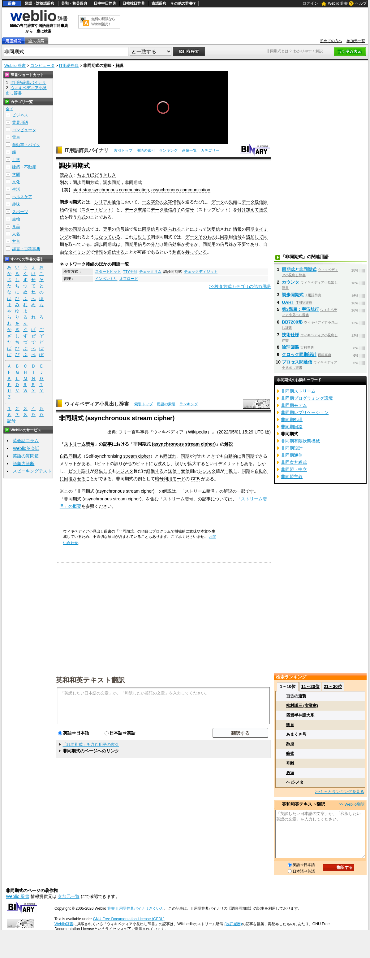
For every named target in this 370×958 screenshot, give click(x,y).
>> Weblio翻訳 (352, 804)
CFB (195, 478)
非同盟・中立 (294, 469)
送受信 (213, 229)
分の (159, 201)
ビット (142, 463)
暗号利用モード (170, 478)
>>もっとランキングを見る (339, 791)
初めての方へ (331, 41)
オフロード (128, 279)
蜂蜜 (290, 753)
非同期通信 (292, 455)
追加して (254, 236)
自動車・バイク (26, 144)
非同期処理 (292, 419)
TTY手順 (130, 271)
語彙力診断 (23, 463)
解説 (228, 444)
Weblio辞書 (63, 924)
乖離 (290, 763)
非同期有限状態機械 (300, 440)
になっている (107, 236)
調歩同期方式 (86, 182)
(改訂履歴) (233, 924)
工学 (16, 159)
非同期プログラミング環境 (307, 398)
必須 (290, 772)
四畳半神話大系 (300, 715)
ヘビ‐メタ (294, 782)
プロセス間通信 (297, 361)
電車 (16, 137)
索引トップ (123, 150)
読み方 (66, 174)
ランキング (168, 150)
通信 (168, 244)
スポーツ (20, 211)
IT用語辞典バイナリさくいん (140, 908)
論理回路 (290, 347)
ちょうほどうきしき (96, 174)
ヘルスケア (22, 196)
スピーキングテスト (32, 470)
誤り (118, 463)
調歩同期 (111, 182)
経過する (155, 470)
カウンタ (290, 282)
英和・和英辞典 (74, 3)
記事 (107, 444)
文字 (168, 201)
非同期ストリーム (298, 391)
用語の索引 (145, 150)
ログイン (310, 3)
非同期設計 (292, 448)
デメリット (229, 463)
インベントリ (106, 279)
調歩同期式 (292, 294)
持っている (196, 252)
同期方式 (81, 229)
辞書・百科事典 (26, 248)
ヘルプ (361, 3)
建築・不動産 (24, 167)
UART (288, 302)
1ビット (102, 463)
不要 (241, 244)
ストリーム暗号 (79, 444)
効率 (176, 244)
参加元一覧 (355, 41)
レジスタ (124, 470)
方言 (16, 241)
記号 (11, 421)
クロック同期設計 (299, 354)
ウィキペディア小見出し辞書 (97, 404)
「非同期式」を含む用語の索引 (90, 744)
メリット (68, 463)
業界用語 (20, 122)
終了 (176, 209)
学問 (16, 174)
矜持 (290, 744)
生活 (16, 189)
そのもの (207, 236)
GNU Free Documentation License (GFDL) (128, 919)
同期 (250, 229)
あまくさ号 (296, 734)
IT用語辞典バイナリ (87, 150)
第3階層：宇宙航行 (300, 309)
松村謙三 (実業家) (302, 705)
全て (9, 109)
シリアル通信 (107, 201)
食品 (16, 226)
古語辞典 (159, 3)
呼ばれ (169, 456)
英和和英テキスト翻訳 (90, 679)
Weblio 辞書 (338, 3)
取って (74, 244)
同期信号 (150, 229)
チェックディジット (200, 271)
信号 (189, 209)
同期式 (74, 456)
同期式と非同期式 (299, 269)
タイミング (79, 252)
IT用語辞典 (69, 65)
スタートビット (96, 209)
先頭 (233, 201)
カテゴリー (210, 150)
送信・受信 (179, 470)
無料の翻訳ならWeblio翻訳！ (103, 21)
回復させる (75, 478)
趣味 (16, 204)
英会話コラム (26, 440)
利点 (176, 252)
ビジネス (20, 115)
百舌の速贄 (296, 696)
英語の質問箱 (26, 455)
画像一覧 (189, 150)
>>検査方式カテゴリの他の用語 (240, 286)
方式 (81, 217)
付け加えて (248, 209)
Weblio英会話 (26, 448)
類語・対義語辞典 (39, 3)
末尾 (142, 209)
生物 (16, 219)
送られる (172, 229)
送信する (116, 252)
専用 (107, 229)
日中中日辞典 (105, 3)
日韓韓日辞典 (134, 3)
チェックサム (150, 271)
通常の (66, 229)
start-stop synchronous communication (111, 189)
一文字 (148, 201)
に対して (142, 236)
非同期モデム (294, 405)
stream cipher (199, 444)
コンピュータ (42, 65)
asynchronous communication (180, 189)
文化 (16, 182)
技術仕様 (290, 334)
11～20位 (310, 686)
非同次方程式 (294, 462)
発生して (103, 470)
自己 (64, 456)
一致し (230, 470)
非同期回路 (292, 426)
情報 (176, 201)
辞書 (11, 3)
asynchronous (168, 444)
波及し (163, 463)
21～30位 (333, 686)
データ (217, 201)
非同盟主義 (292, 476)
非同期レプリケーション (305, 412)
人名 (16, 234)
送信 (259, 201)
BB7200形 (292, 322)
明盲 (290, 724)
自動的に (232, 456)
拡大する (196, 463)
